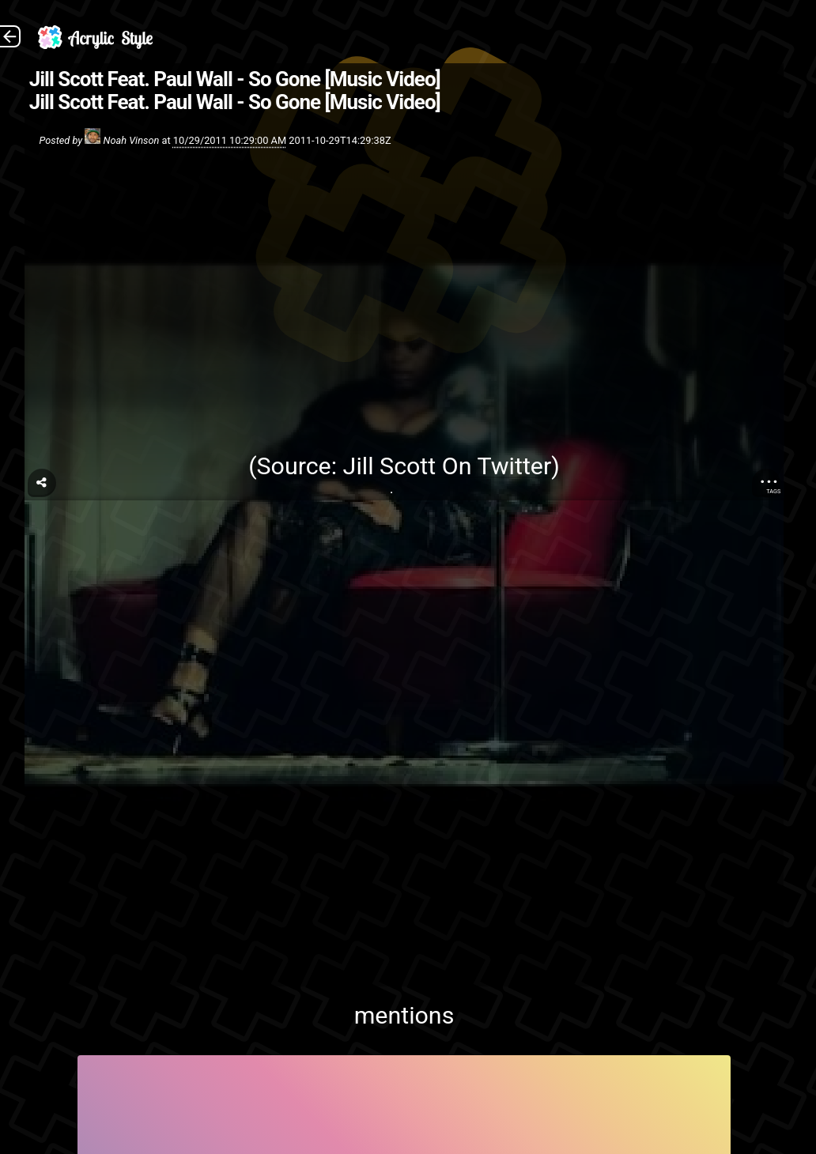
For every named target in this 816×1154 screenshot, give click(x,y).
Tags (773, 491)
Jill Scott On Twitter (447, 466)
